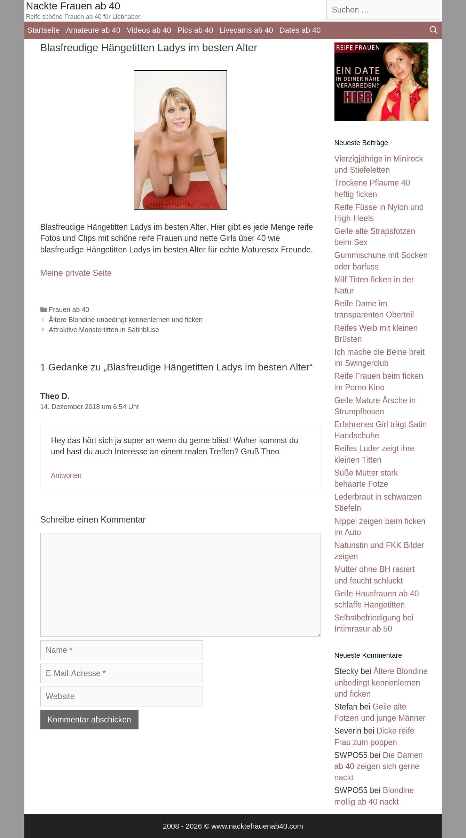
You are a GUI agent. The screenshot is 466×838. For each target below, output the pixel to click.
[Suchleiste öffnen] (434, 30)
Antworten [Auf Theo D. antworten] (66, 475)
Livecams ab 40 (246, 30)
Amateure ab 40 (93, 30)
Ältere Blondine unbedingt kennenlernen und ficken (126, 319)
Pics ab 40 (195, 30)
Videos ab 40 (149, 30)
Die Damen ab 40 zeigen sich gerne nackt (378, 766)
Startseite (43, 30)
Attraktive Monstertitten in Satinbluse (104, 330)
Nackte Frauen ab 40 (73, 5)
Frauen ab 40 (69, 309)
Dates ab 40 (300, 30)
